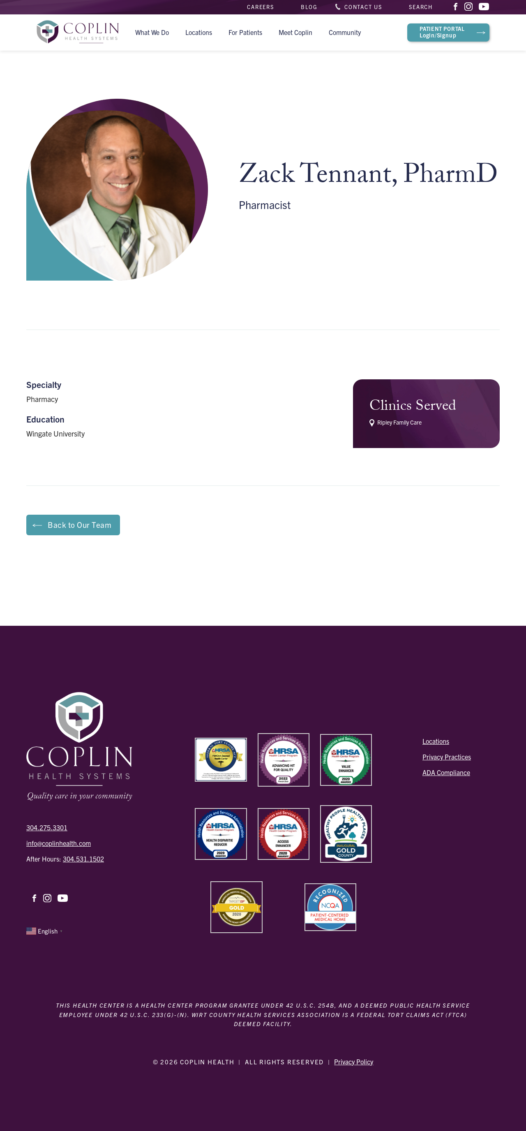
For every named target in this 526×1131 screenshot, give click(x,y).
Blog (309, 6)
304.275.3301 (46, 827)
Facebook (456, 6)
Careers (260, 6)
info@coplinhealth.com (58, 843)
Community (345, 32)
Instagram (469, 6)
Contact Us (363, 6)
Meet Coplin (295, 32)
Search (421, 6)
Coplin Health (78, 32)
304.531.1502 (83, 859)
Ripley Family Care (395, 423)
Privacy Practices (446, 756)
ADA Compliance (446, 772)
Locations (198, 32)
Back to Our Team (79, 525)
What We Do (152, 32)
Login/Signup (442, 31)
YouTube (484, 7)
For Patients (245, 32)
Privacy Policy (353, 1061)
